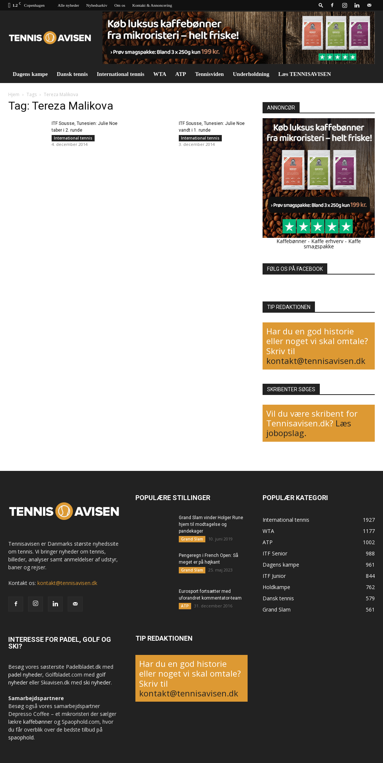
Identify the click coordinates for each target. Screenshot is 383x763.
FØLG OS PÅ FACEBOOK (295, 269)
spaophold (21, 737)
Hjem (13, 94)
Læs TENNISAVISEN (304, 74)
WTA (159, 74)
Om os (119, 5)
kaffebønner (37, 721)
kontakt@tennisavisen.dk (315, 360)
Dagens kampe (30, 74)
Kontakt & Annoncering (152, 5)
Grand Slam (192, 539)
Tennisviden (209, 74)
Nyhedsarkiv (96, 5)
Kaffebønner (291, 241)
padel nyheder (25, 674)
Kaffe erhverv (327, 241)
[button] (321, 5)
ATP (180, 74)
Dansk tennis (72, 74)
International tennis (120, 74)
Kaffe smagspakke (332, 244)
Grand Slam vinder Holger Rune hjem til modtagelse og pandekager (211, 524)
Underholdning (251, 74)
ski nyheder (97, 682)
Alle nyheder (68, 5)
